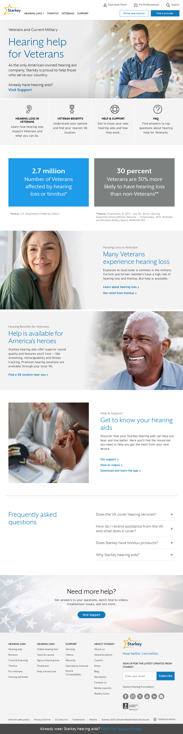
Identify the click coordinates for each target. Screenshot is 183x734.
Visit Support (20, 90)
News (97, 665)
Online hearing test (134, 13)
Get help (70, 649)
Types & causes (45, 654)
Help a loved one (46, 671)
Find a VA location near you (27, 375)
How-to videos (110, 465)
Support (82, 13)
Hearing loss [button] (33, 13)
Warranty (71, 660)
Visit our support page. (122, 729)
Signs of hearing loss (48, 660)
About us (99, 649)
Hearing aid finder (18, 676)
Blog (96, 671)
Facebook (125, 696)
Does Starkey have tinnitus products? (129, 543)
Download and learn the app (119, 471)
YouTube (147, 696)
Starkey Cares (101, 693)
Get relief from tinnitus (118, 293)
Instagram (133, 696)
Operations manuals (77, 665)
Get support (108, 459)
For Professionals (146, 5)
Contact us (100, 682)
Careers (98, 660)
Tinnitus (53, 13)
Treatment (43, 665)
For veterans (15, 671)
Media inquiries (102, 688)
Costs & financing (18, 660)
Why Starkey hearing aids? (120, 555)
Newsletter (100, 676)
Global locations (103, 654)
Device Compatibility (73, 672)
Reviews (13, 654)
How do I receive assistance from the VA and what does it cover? (134, 528)
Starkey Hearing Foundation (138, 686)
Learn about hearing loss (120, 287)
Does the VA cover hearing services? (128, 514)
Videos (69, 654)
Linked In (154, 696)
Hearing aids (15, 649)
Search (172, 5)
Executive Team (115, 5)
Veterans (67, 13)
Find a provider (165, 13)
